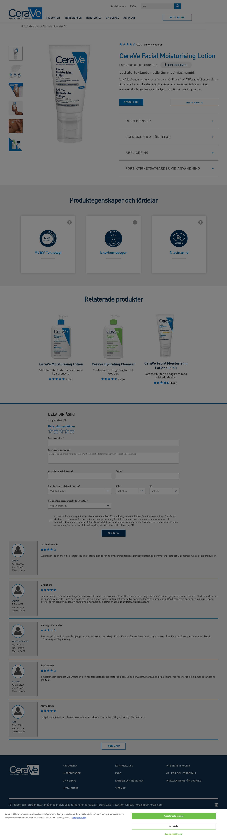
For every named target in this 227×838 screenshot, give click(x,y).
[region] (113, 823)
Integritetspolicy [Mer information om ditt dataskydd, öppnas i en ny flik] (79, 817)
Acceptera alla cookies (173, 816)
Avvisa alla (173, 826)
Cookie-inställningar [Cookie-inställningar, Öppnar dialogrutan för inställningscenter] (173, 834)
